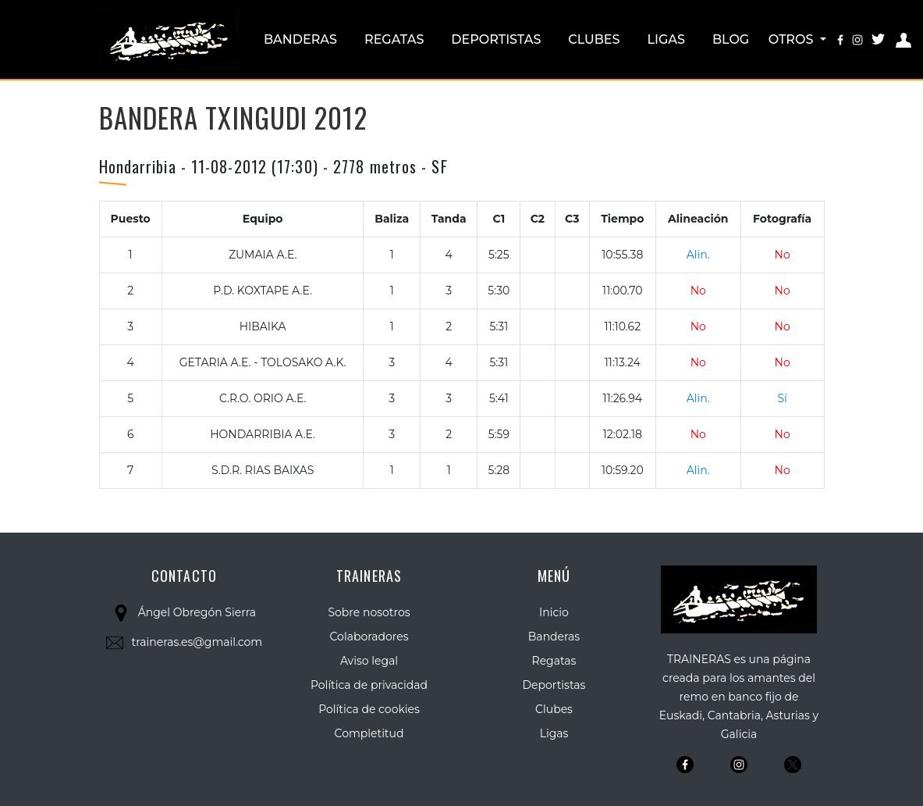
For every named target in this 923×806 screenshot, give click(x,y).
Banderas (300, 39)
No (782, 255)
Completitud (369, 733)
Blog (730, 39)
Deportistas (496, 39)
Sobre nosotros (369, 612)
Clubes (593, 39)
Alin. (698, 255)
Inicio (554, 612)
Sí (781, 398)
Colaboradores (369, 636)
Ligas (666, 39)
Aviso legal (369, 661)
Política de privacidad (369, 685)
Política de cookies (369, 709)
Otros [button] (793, 39)
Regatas (394, 39)
